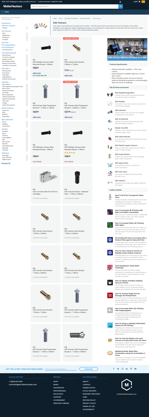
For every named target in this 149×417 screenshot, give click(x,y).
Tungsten (5, 150)
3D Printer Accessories (71, 18)
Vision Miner (6, 126)
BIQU (3, 112)
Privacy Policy (89, 403)
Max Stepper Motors (8, 61)
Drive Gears (6, 73)
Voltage (4, 103)
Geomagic (5, 155)
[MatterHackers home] (127, 385)
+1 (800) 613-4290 (56, 1)
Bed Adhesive (7, 120)
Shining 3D (5, 37)
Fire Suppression (8, 45)
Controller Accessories (9, 65)
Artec (4, 33)
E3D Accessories (85, 18)
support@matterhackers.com (23, 385)
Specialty (5, 148)
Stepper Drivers (7, 59)
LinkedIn (127, 369)
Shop (55, 382)
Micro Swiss (6, 88)
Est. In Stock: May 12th (40, 75)
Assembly (5, 92)
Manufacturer (6, 55)
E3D (3, 139)
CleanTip (5, 135)
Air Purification (8, 47)
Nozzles (5, 129)
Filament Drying (8, 26)
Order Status (89, 388)
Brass (4, 133)
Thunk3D (5, 39)
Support (57, 397)
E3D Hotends (6, 84)
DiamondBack (6, 137)
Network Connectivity (9, 63)
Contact (86, 385)
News (55, 385)
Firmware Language (8, 57)
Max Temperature (7, 95)
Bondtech (5, 131)
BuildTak (5, 114)
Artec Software (7, 157)
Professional (59, 391)
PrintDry (4, 28)
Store (60, 18)
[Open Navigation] (5, 12)
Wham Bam (6, 116)
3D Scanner (6, 31)
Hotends (5, 82)
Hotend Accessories (8, 105)
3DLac (4, 122)
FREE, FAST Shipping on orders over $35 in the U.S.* (19, 1)
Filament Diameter (8, 90)
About (86, 382)
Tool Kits (5, 43)
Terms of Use (89, 406)
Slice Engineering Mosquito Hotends (13, 86)
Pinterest (131, 369)
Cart (139, 1)
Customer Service (44, 1)
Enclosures (6, 23)
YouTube (135, 369)
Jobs (85, 397)
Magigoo (5, 124)
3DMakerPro (6, 35)
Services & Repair (61, 403)
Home (55, 18)
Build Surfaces (7, 108)
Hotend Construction (8, 97)
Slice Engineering (7, 146)
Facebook (114, 369)
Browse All (6, 163)
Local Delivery (89, 391)
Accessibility (88, 409)
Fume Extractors (7, 50)
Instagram (122, 369)
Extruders (6, 69)
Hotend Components (8, 99)
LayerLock (5, 110)
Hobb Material (6, 77)
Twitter (118, 369)
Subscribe (89, 369)
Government (59, 400)
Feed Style (5, 75)
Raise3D (5, 144)
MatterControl (6, 159)
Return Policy (89, 400)
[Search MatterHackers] (120, 6)
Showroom (58, 388)
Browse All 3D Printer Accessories (11, 18)
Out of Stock (37, 161)
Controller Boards (9, 53)
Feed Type (5, 101)
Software (5, 153)
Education (58, 394)
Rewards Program (91, 394)
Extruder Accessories (9, 79)
